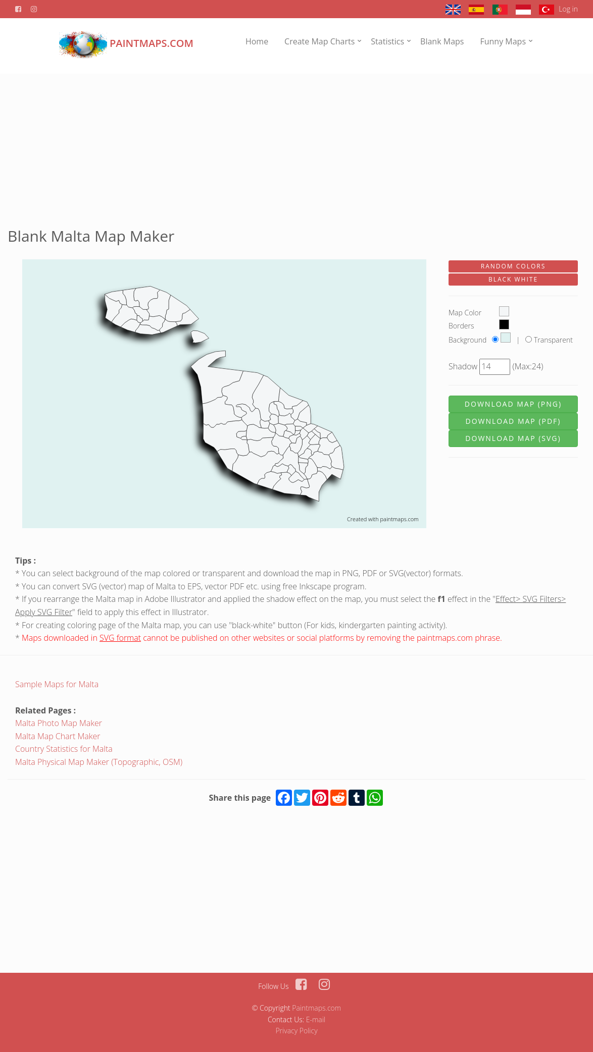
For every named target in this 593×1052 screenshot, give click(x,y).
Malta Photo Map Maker (58, 723)
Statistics (387, 41)
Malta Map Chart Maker (58, 736)
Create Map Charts (319, 41)
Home (256, 41)
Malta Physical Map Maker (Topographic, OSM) (98, 761)
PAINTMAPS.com (126, 43)
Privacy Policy (296, 1030)
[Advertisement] (296, 144)
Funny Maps (503, 41)
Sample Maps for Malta (56, 684)
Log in (568, 9)
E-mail (315, 1019)
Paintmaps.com (316, 1008)
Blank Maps (442, 41)
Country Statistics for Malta (64, 748)
